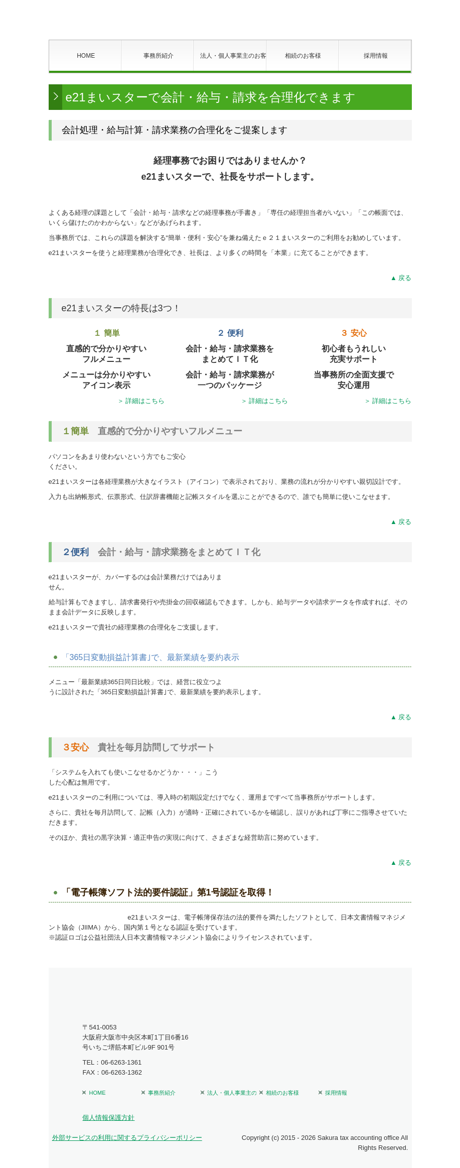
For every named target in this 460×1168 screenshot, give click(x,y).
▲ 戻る (400, 278)
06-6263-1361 (121, 1062)
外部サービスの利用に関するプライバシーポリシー (127, 1137)
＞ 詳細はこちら (141, 401)
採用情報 (376, 55)
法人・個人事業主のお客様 (233, 55)
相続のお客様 (303, 55)
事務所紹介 (158, 55)
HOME (86, 55)
